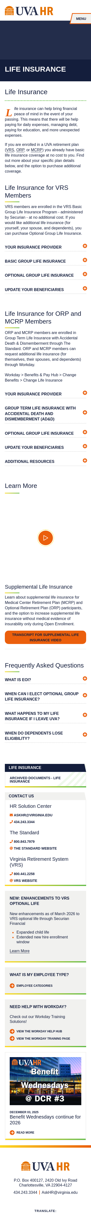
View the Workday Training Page (40, 1039)
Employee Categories (31, 986)
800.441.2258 (24, 874)
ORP (20, 150)
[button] (45, 537)
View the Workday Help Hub (36, 1031)
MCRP (36, 150)
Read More (22, 1133)
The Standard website (35, 848)
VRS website (25, 881)
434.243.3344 (24, 822)
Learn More (20, 951)
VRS (10, 150)
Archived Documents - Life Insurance (35, 779)
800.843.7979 (24, 842)
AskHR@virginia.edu (33, 815)
